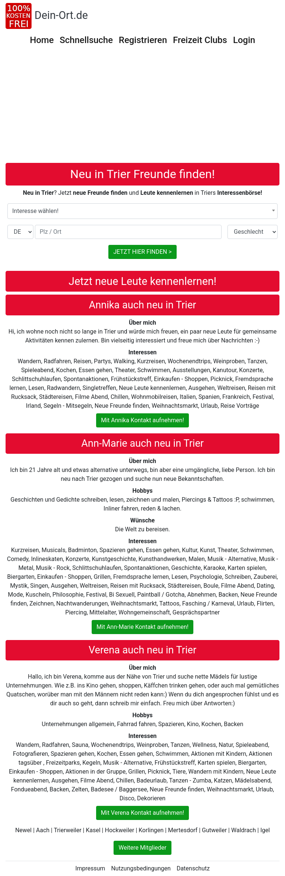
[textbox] (142, 211)
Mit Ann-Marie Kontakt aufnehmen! (142, 626)
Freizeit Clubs (200, 40)
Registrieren (143, 40)
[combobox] (142, 211)
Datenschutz (193, 868)
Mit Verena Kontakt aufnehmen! (142, 812)
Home (41, 40)
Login (244, 40)
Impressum (90, 868)
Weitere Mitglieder (142, 847)
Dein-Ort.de (61, 15)
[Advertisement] (145, 107)
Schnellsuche (86, 40)
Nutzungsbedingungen (140, 868)
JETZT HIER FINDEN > (142, 251)
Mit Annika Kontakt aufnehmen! (142, 420)
